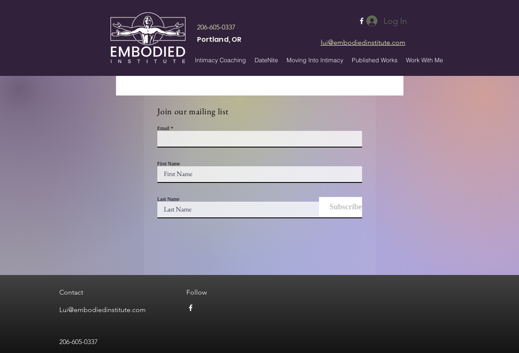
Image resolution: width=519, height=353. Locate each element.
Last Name (168, 199)
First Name (168, 163)
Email (163, 128)
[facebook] (190, 308)
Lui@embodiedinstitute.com (102, 310)
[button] (375, 60)
